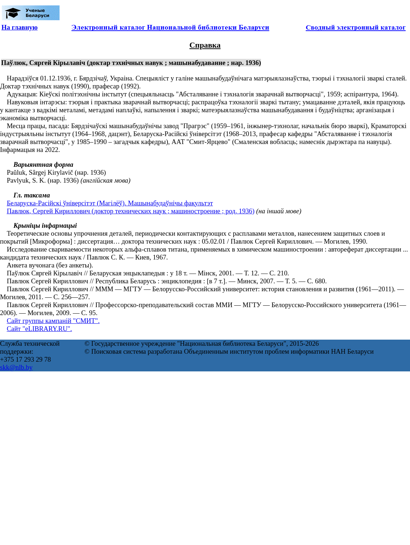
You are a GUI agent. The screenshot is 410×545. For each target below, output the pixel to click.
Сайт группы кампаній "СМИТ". (53, 320)
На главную (19, 27)
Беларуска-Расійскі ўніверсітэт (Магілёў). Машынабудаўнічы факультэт (110, 203)
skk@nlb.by (16, 367)
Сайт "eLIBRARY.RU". (39, 328)
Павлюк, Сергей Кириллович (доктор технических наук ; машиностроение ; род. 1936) (130, 211)
